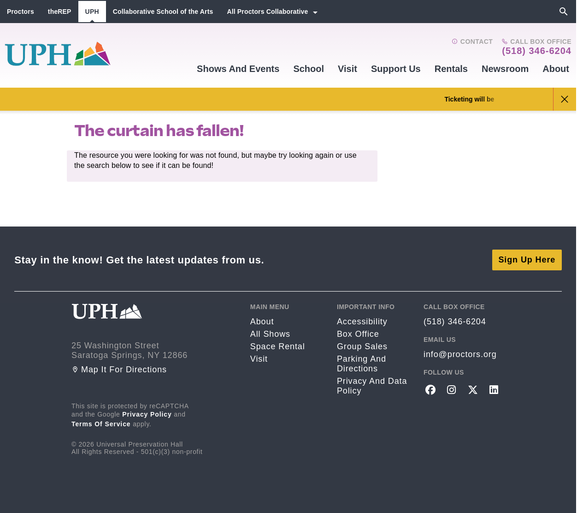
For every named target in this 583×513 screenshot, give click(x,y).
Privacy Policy (147, 414)
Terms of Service (101, 424)
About (555, 69)
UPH (92, 11)
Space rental (277, 346)
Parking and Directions (361, 363)
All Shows (270, 334)
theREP (59, 11)
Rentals (451, 69)
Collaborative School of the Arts (163, 11)
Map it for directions (119, 369)
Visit (347, 69)
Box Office (358, 334)
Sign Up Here (526, 259)
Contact (472, 41)
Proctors (20, 11)
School (308, 69)
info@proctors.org (460, 354)
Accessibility (362, 321)
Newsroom (505, 69)
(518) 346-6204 (536, 51)
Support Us (396, 69)
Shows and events (238, 69)
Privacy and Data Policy (372, 385)
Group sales (362, 346)
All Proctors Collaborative (267, 11)
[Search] (563, 11)
